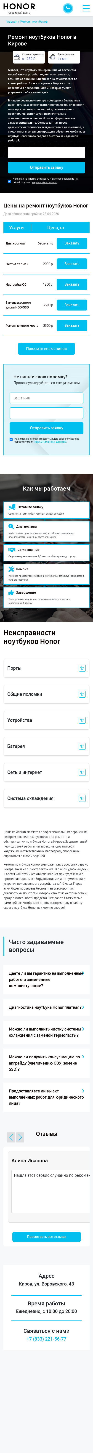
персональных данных (44, 182)
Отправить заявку (46, 167)
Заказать (72, 243)
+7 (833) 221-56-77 (46, 1339)
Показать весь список (46, 348)
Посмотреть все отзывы (46, 1237)
